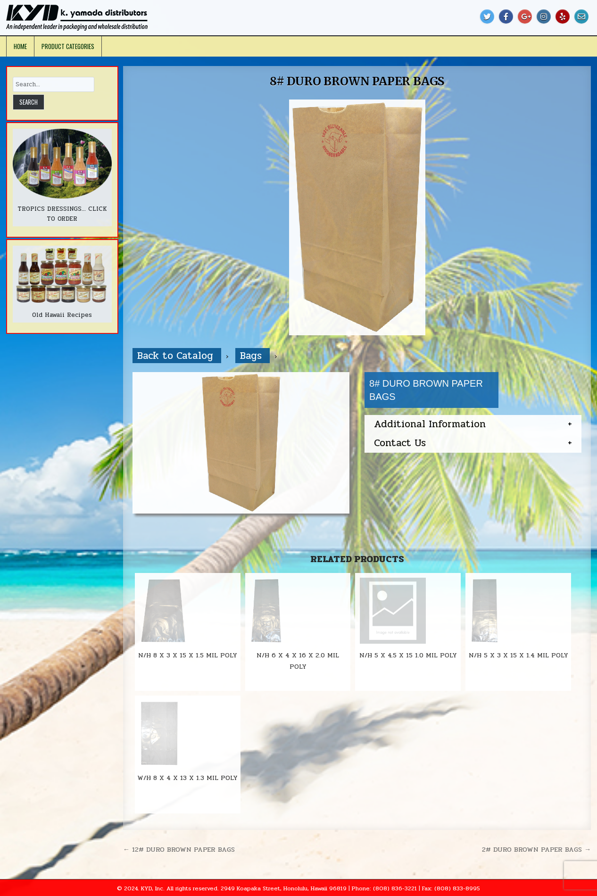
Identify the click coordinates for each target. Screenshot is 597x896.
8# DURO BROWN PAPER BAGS (357, 81)
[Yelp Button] (563, 16)
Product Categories (67, 46)
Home (20, 46)
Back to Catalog (176, 355)
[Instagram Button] (544, 16)
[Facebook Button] (506, 16)
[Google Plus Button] (525, 16)
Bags (252, 355)
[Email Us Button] (581, 16)
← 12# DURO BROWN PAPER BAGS (179, 849)
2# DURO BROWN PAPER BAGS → (536, 849)
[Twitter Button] (487, 16)
